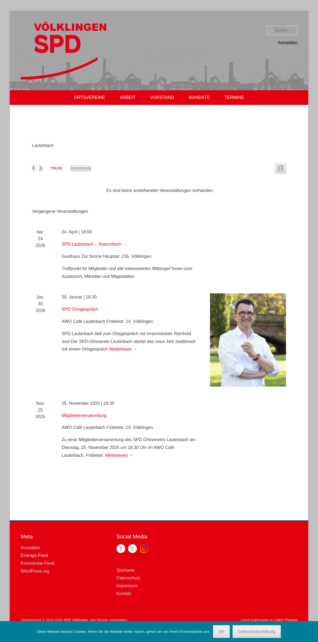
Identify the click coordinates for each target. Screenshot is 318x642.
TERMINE (234, 97)
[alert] (160, 190)
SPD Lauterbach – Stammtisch (91, 244)
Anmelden (287, 42)
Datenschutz (128, 578)
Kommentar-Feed (38, 563)
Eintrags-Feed (34, 555)
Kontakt (123, 593)
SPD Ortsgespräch (80, 309)
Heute (56, 168)
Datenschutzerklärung (256, 631)
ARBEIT (127, 97)
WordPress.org (35, 571)
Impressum (127, 585)
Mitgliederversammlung (84, 415)
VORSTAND (162, 97)
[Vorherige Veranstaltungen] (33, 168)
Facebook (120, 548)
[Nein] (311, 631)
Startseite (125, 570)
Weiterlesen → (123, 349)
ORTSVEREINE (89, 97)
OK (221, 631)
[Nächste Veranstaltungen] (41, 168)
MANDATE (199, 97)
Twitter (132, 548)
